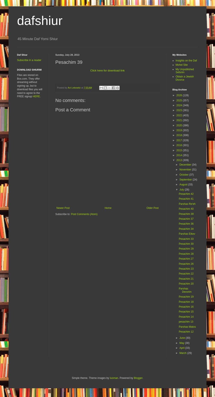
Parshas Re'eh (187, 203)
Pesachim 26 (186, 263)
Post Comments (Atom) (84, 214)
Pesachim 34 (186, 228)
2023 (179, 110)
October (184, 174)
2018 (179, 135)
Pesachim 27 (186, 258)
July (182, 189)
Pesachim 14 (186, 316)
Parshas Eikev (187, 233)
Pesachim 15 (186, 311)
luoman (114, 378)
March (183, 353)
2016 (179, 145)
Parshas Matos (187, 326)
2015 (179, 150)
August (183, 184)
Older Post (152, 207)
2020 (179, 125)
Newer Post (63, 207)
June (182, 337)
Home (108, 207)
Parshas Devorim (185, 290)
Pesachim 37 (186, 218)
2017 (179, 140)
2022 (179, 115)
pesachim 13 (186, 321)
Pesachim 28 (186, 253)
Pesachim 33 (186, 238)
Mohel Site (182, 64)
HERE (36, 96)
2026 (179, 95)
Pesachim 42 (186, 193)
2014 (179, 155)
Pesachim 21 (186, 278)
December (185, 164)
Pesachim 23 (186, 268)
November (185, 169)
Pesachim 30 (186, 243)
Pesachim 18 (186, 301)
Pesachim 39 (186, 213)
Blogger (138, 378)
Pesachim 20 (186, 283)
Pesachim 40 (186, 208)
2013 (179, 160)
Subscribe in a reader (29, 60)
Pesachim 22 (186, 273)
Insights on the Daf (186, 60)
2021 (179, 120)
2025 (179, 100)
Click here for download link (107, 70)
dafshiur (39, 20)
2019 (179, 130)
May (182, 343)
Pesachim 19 (186, 296)
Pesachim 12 (186, 331)
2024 (179, 105)
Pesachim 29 (186, 248)
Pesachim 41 (186, 198)
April (182, 347)
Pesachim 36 (186, 223)
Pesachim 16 (186, 306)
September (186, 179)
